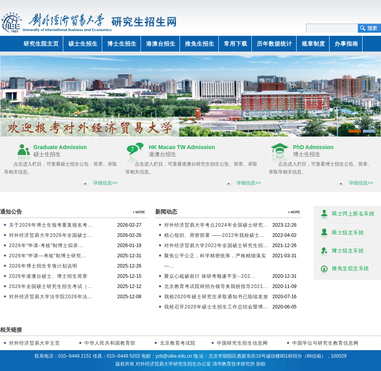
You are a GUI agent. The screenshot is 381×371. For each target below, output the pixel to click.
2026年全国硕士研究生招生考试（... (51, 286)
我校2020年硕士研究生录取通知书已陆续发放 (216, 296)
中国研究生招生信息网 (242, 343)
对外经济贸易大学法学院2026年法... (51, 296)
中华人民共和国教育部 (110, 343)
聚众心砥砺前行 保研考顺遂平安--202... (209, 276)
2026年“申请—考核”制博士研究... (47, 255)
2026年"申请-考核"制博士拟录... (46, 245)
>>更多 (137, 212)
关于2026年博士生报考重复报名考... (51, 225)
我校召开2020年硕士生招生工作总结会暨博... (216, 307)
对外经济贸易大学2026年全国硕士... (51, 235)
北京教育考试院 (178, 343)
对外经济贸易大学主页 (34, 343)
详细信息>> (105, 183)
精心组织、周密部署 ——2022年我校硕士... (214, 235)
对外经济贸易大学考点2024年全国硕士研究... (216, 225)
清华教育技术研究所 (233, 364)
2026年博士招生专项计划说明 (43, 266)
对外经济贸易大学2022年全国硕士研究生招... (216, 245)
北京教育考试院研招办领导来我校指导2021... (216, 286)
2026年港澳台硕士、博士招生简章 (48, 276)
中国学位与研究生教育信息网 (325, 343)
